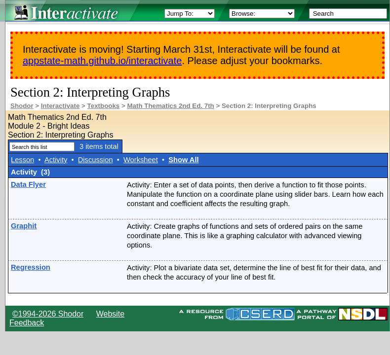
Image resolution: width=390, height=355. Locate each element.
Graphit (24, 226)
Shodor (22, 105)
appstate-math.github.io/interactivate (102, 60)
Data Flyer (28, 184)
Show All (183, 160)
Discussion (95, 160)
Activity (55, 160)
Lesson (22, 160)
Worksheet (140, 160)
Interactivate (60, 105)
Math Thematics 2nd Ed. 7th (170, 105)
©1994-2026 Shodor (47, 314)
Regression (30, 267)
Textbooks (103, 105)
